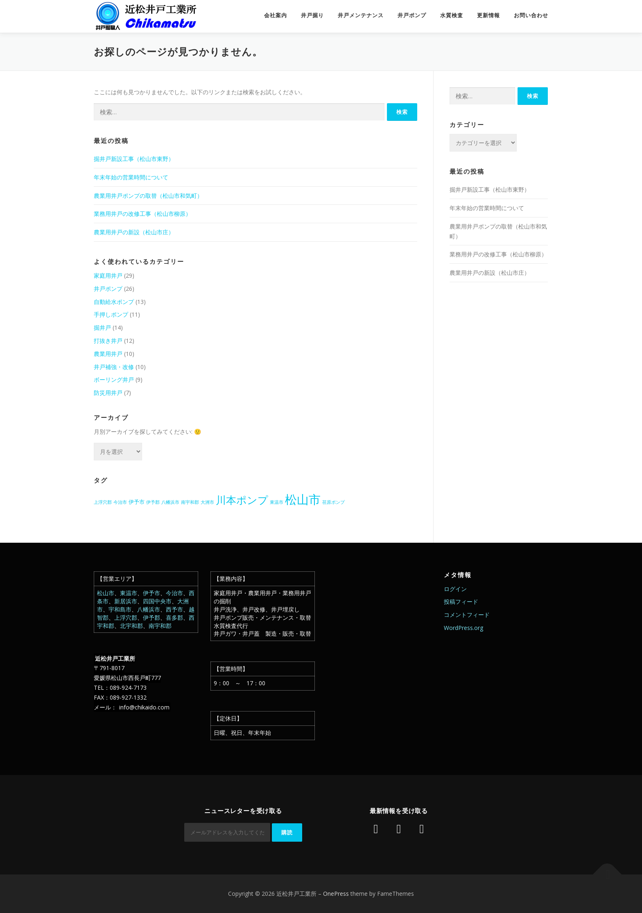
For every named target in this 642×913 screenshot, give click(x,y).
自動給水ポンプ (114, 302)
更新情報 (488, 15)
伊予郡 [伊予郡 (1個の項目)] (153, 502)
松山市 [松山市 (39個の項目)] (303, 499)
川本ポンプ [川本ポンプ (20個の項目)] (242, 500)
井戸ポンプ (412, 15)
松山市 (105, 593)
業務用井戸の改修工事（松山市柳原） (142, 213)
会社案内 (275, 15)
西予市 (174, 609)
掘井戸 (102, 327)
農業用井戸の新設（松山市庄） (134, 232)
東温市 (128, 593)
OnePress (336, 893)
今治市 (174, 593)
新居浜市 (125, 601)
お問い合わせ (531, 15)
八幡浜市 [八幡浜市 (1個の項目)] (170, 502)
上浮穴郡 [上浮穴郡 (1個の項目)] (103, 502)
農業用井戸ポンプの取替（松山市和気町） (148, 195)
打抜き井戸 (108, 340)
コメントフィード (467, 614)
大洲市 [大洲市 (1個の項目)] (207, 502)
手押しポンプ (111, 314)
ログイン (455, 589)
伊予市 (151, 593)
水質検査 (451, 15)
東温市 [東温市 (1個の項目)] (276, 502)
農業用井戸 (108, 354)
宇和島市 (120, 609)
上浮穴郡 (125, 617)
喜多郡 (174, 617)
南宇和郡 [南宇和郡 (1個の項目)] (190, 502)
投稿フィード (461, 601)
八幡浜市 (148, 609)
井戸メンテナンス (361, 15)
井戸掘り (312, 15)
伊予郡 (151, 617)
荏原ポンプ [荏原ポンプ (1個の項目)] (333, 502)
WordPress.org (463, 628)
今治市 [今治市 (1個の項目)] (120, 502)
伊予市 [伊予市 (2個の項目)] (137, 501)
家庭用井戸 (108, 275)
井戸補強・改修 (114, 367)
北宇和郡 (131, 626)
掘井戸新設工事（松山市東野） (134, 159)
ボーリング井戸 (114, 379)
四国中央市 (157, 601)
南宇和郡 (160, 626)
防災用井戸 (108, 392)
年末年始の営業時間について (131, 177)
